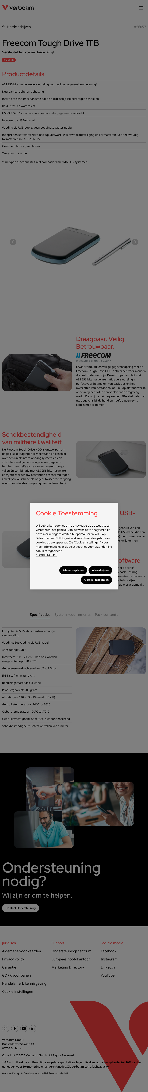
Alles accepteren (73, 570)
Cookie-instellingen (96, 580)
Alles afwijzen (100, 570)
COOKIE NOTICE (46, 555)
